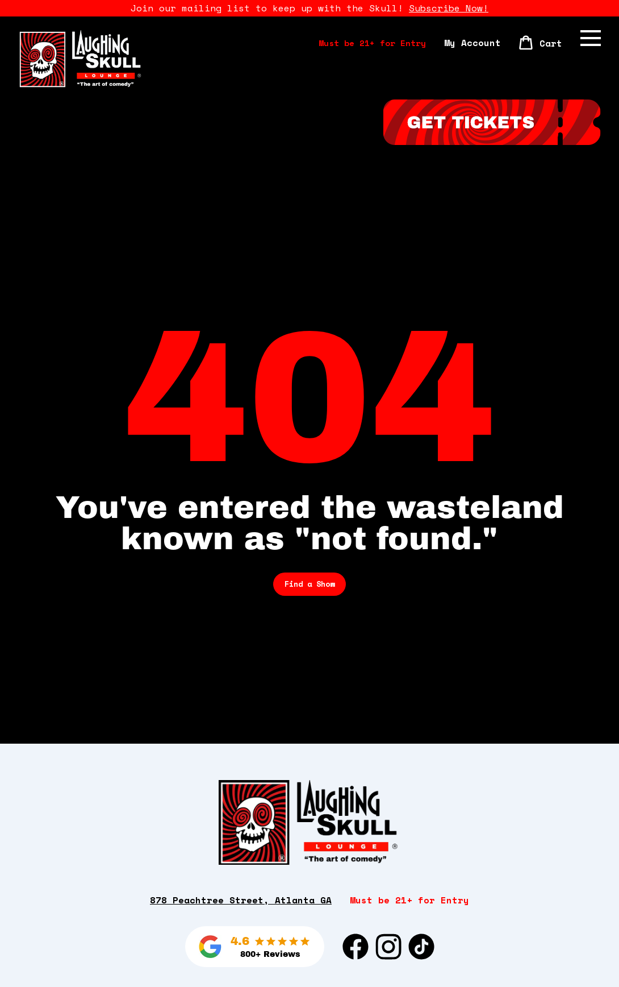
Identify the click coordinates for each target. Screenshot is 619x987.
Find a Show (309, 584)
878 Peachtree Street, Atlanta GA (241, 900)
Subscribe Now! (448, 8)
